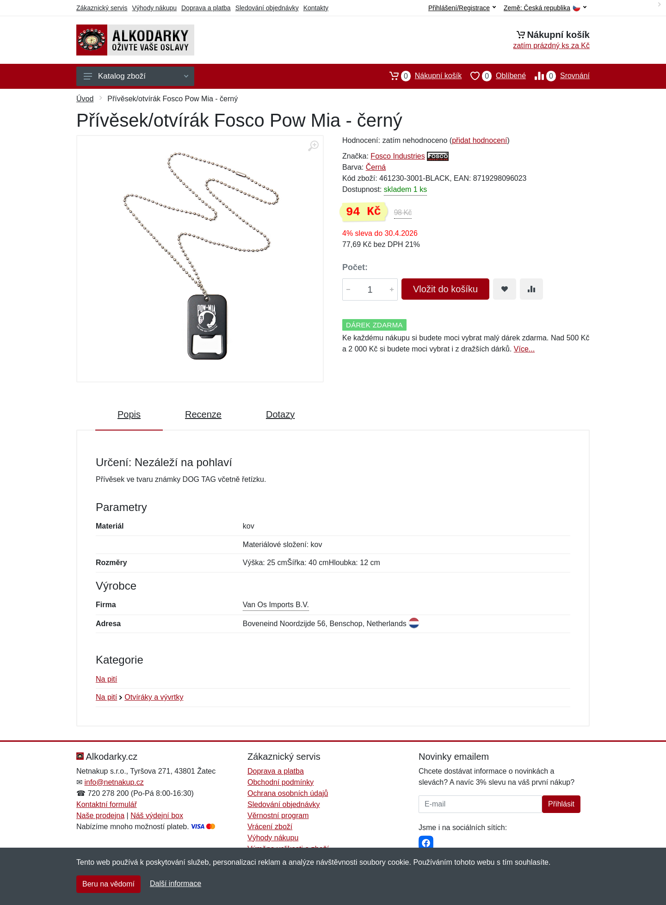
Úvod (84, 99)
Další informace (175, 883)
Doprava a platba (206, 8)
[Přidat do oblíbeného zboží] (504, 289)
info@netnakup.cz (113, 782)
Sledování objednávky (267, 8)
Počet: (355, 267)
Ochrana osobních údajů (287, 793)
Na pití (106, 679)
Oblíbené (494, 76)
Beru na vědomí (108, 884)
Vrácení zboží (269, 827)
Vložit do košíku (445, 289)
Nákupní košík (421, 76)
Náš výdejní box (156, 815)
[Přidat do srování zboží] (531, 289)
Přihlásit (561, 804)
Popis (129, 414)
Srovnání (558, 76)
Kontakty (315, 8)
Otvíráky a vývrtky (153, 697)
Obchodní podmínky (280, 782)
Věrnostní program (278, 815)
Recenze (203, 414)
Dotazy (280, 414)
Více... (524, 349)
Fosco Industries (397, 156)
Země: (545, 8)
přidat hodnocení (479, 140)
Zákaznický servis (101, 8)
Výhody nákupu (154, 8)
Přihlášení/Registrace (462, 8)
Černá (376, 167)
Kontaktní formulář (106, 804)
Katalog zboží (136, 76)
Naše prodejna (100, 815)
